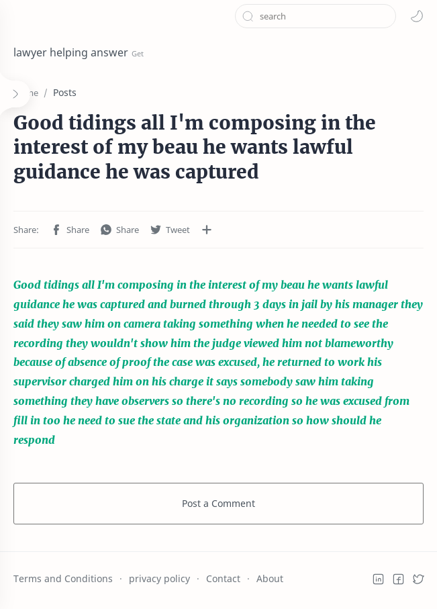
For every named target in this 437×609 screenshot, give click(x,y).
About (269, 578)
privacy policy (159, 578)
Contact (223, 578)
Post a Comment (218, 503)
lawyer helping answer (70, 52)
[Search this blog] (315, 16)
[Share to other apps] (207, 230)
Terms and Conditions (63, 578)
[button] (417, 16)
